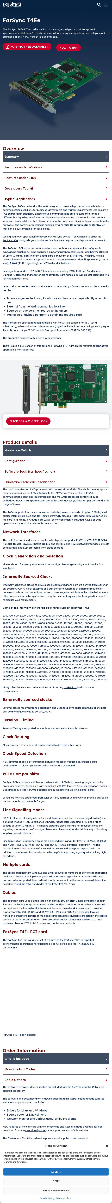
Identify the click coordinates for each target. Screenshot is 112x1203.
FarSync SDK (10, 240)
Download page (35, 1130)
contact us (70, 687)
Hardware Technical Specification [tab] (29, 482)
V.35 (89, 540)
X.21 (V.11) (79, 540)
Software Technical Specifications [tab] (30, 471)
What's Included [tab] (16, 1059)
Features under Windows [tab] (23, 167)
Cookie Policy (47, 1198)
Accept (56, 1171)
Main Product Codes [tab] (19, 1069)
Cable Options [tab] (15, 1080)
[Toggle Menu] (106, 5)
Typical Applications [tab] (19, 199)
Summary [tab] (11, 157)
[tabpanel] (56, 278)
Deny (56, 1181)
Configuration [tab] (14, 461)
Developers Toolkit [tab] (18, 188)
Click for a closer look (28, 421)
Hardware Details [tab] (18, 450)
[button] (107, 1146)
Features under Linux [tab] (20, 178)
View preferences (56, 1190)
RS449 (46, 543)
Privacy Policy (63, 1198)
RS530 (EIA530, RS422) (27, 543)
